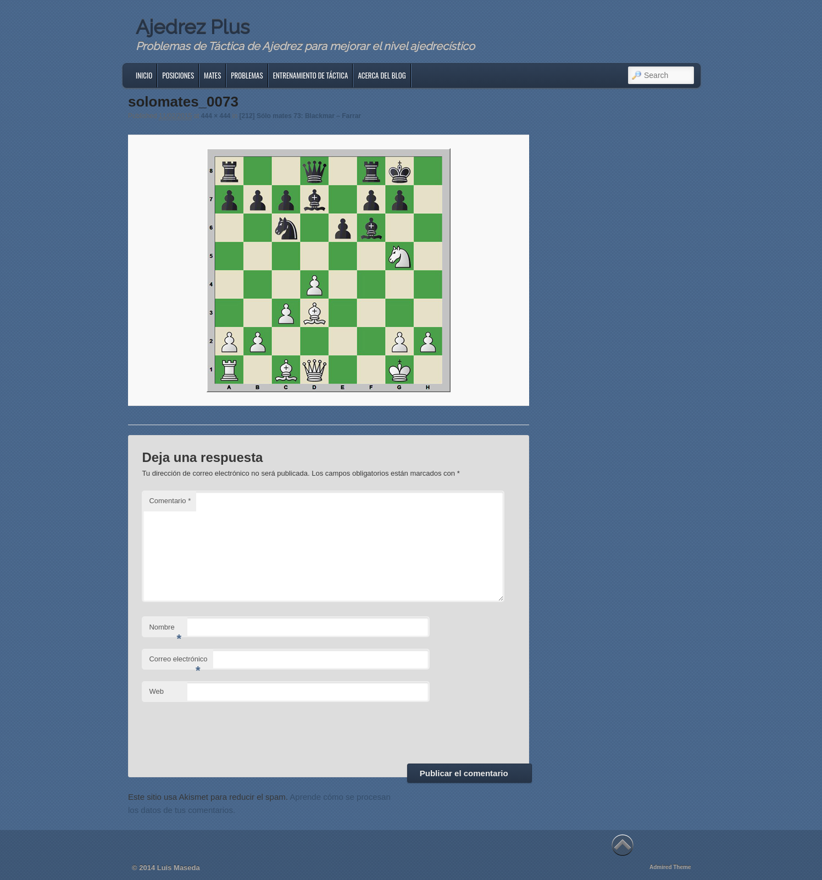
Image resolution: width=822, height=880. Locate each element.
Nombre (165, 630)
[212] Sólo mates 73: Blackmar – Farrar (300, 116)
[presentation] (225, 731)
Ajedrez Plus (192, 26)
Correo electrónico (178, 662)
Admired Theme (670, 867)
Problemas (247, 75)
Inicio (144, 75)
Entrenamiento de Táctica (310, 75)
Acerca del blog (382, 75)
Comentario (170, 501)
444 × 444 (216, 116)
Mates (212, 75)
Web (156, 691)
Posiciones (178, 75)
